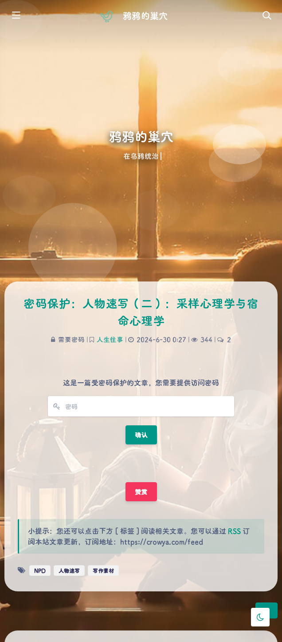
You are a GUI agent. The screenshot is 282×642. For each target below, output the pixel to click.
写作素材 (103, 570)
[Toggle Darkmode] (260, 617)
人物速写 (69, 570)
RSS (234, 530)
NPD (40, 570)
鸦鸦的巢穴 (145, 15)
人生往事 (110, 339)
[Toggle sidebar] (15, 16)
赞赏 (141, 491)
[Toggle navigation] (266, 16)
